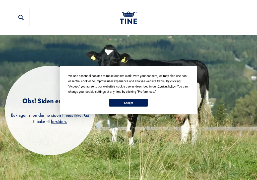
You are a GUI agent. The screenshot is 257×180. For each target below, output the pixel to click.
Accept (128, 102)
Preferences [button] (146, 92)
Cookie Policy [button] (166, 86)
